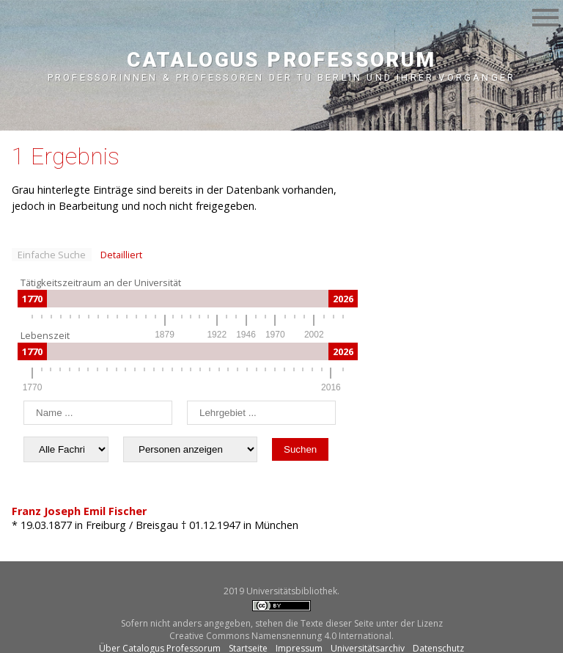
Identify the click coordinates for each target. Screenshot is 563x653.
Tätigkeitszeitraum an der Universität (101, 282)
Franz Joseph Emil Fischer (79, 511)
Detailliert (121, 254)
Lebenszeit (45, 335)
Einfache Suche (52, 254)
